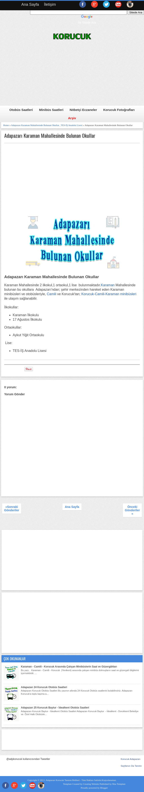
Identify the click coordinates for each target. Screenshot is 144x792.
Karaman (108, 285)
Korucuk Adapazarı (130, 759)
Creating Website (91, 784)
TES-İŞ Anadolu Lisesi (71, 125)
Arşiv (72, 118)
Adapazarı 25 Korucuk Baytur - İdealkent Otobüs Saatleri (55, 707)
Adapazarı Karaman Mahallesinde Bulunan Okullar (35, 125)
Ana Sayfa (30, 4)
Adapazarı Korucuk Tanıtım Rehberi (63, 780)
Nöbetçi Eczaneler (83, 110)
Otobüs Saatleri (21, 110)
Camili (51, 294)
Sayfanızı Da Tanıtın (131, 766)
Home (6, 125)
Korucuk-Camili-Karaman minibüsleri (108, 294)
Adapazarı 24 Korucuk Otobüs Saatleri (44, 687)
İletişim (50, 4)
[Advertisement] (72, 76)
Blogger (104, 787)
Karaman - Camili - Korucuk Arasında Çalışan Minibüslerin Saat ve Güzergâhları (69, 666)
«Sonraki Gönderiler (11, 508)
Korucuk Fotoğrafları (118, 110)
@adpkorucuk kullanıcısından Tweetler (28, 759)
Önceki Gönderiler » (132, 510)
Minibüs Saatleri (51, 110)
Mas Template (118, 784)
